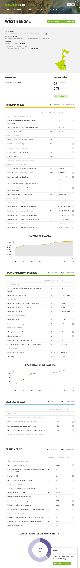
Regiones (17, 10)
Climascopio (15, 5)
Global (8, 10)
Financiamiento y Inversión (22, 272)
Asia (6, 18)
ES (73, 4)
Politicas (41, 10)
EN (69, 4)
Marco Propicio (15, 105)
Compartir (69, 21)
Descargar (52, 10)
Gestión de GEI (14, 449)
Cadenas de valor (16, 401)
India (11, 18)
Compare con (60, 96)
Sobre (62, 10)
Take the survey (60, 564)
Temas (29, 10)
